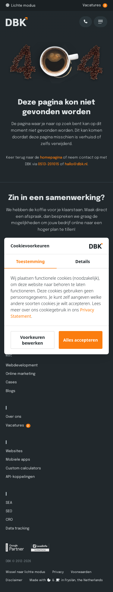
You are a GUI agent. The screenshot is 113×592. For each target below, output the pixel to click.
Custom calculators (23, 468)
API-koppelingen (20, 477)
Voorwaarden (81, 572)
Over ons (13, 417)
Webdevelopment (22, 365)
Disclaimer (14, 580)
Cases (11, 382)
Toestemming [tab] (30, 261)
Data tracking (17, 528)
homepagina (51, 157)
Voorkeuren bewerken (32, 340)
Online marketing (20, 374)
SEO (9, 511)
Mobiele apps (18, 460)
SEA (9, 502)
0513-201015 (48, 164)
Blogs (10, 391)
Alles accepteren (80, 340)
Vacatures (95, 5)
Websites (14, 451)
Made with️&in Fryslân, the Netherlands (66, 580)
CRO (9, 520)
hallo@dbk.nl (76, 164)
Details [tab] (82, 261)
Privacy (58, 572)
